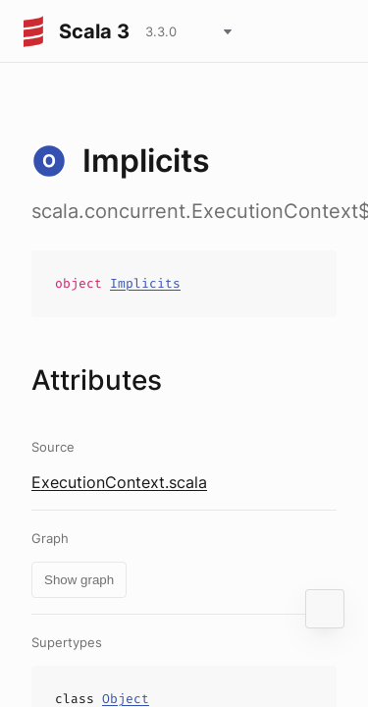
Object (125, 698)
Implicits (145, 283)
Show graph (79, 579)
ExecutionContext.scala (119, 482)
